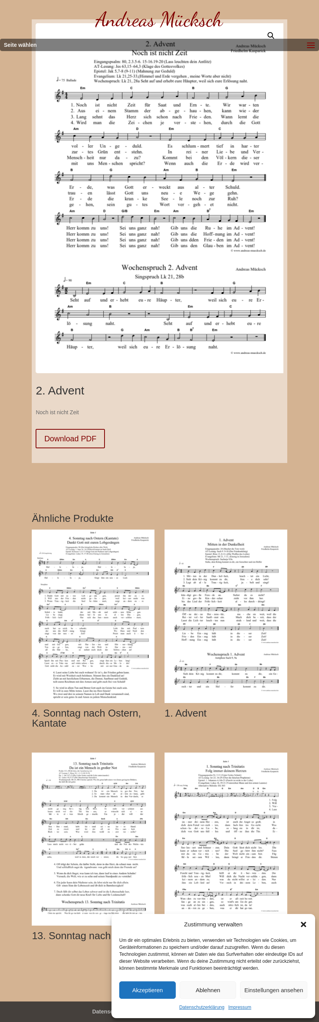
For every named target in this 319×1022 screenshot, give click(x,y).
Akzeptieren (147, 990)
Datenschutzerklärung (202, 1007)
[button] (303, 924)
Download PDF (70, 438)
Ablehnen (208, 990)
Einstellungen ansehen (273, 990)
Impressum (239, 1007)
